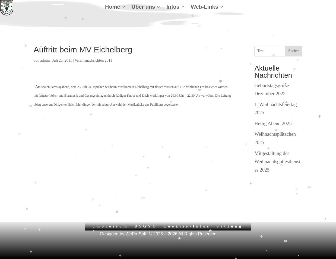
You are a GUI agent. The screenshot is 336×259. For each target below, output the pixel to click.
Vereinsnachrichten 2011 (93, 60)
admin (45, 60)
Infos (172, 7)
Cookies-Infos (186, 226)
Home (112, 7)
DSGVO (146, 226)
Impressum (110, 226)
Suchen (293, 51)
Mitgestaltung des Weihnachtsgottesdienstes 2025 (277, 162)
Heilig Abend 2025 (272, 123)
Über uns (143, 7)
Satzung (230, 226)
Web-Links (204, 7)
